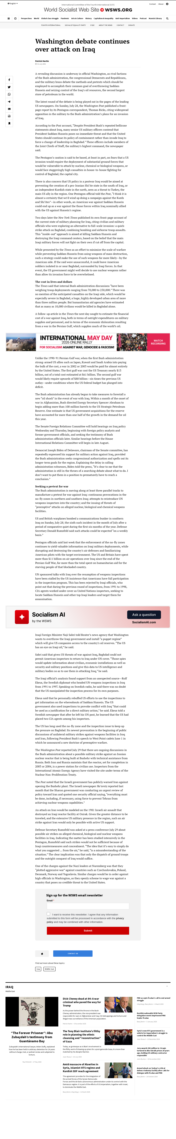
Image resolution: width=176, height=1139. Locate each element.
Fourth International (51, 25)
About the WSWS (105, 25)
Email (50, 901)
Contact (152, 4)
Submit (88, 930)
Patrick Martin (42, 61)
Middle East (49, 969)
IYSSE (92, 25)
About (160, 4)
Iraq (38, 969)
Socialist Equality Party (75, 25)
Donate (131, 25)
